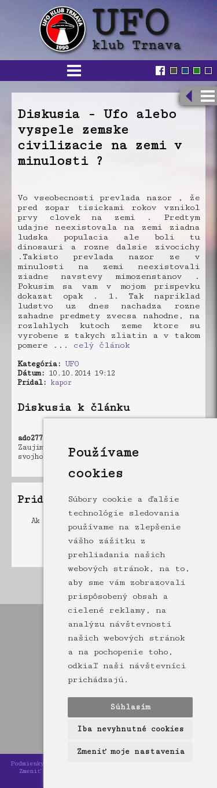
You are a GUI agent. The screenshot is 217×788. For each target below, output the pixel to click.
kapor (60, 382)
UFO (72, 364)
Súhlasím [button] (130, 707)
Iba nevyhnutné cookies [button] (130, 729)
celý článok (101, 345)
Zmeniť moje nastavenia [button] (130, 751)
